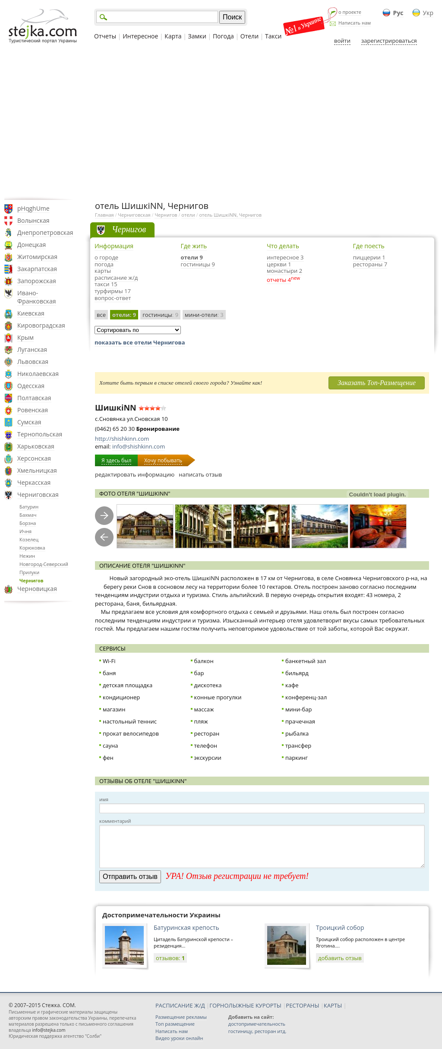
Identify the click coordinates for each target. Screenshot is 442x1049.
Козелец (28, 539)
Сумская (29, 422)
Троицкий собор (340, 927)
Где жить (194, 246)
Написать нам (354, 22)
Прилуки (29, 572)
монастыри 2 (284, 271)
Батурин (28, 506)
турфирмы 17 (113, 291)
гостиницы (160, 315)
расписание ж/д (116, 277)
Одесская (30, 386)
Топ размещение (175, 1024)
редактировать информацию (134, 474)
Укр (428, 13)
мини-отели (204, 315)
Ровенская (32, 410)
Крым (25, 337)
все (101, 315)
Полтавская (34, 398)
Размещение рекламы (181, 1017)
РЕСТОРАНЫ (302, 1005)
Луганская (32, 349)
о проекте (349, 12)
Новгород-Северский (43, 564)
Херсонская (34, 458)
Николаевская (38, 374)
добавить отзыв (340, 958)
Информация (114, 246)
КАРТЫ (333, 1005)
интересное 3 (285, 257)
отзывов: (170, 958)
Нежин (27, 556)
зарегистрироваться (389, 40)
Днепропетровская (45, 232)
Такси (273, 36)
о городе (106, 257)
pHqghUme (33, 208)
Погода (223, 36)
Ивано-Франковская (36, 297)
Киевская (30, 313)
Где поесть (369, 246)
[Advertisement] (221, 122)
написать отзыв (200, 474)
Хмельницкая (37, 470)
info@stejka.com (48, 1030)
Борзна (27, 523)
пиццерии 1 (369, 257)
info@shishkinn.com (138, 446)
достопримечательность (256, 1024)
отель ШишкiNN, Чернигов (230, 215)
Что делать (283, 246)
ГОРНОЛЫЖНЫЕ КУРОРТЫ (245, 1005)
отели (188, 215)
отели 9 (192, 257)
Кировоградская (41, 325)
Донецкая (31, 244)
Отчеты (105, 36)
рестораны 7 (370, 264)
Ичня (25, 531)
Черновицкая (37, 589)
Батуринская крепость (186, 927)
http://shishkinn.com (122, 438)
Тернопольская (39, 434)
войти (342, 40)
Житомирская (37, 257)
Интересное (140, 36)
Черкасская (34, 482)
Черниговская (38, 494)
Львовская (32, 361)
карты (103, 271)
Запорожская (36, 281)
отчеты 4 (279, 280)
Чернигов (31, 580)
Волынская (33, 220)
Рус (398, 13)
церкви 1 (279, 264)
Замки (197, 36)
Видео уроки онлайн (179, 1038)
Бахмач (27, 515)
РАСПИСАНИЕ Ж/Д (180, 1005)
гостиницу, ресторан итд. (257, 1031)
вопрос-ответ (113, 298)
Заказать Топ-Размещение (377, 382)
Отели (249, 36)
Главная (104, 215)
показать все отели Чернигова (140, 342)
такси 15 (106, 284)
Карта (172, 36)
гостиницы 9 (198, 264)
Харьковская (35, 446)
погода (104, 264)
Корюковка (32, 547)
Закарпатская (37, 269)
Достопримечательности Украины (161, 914)
